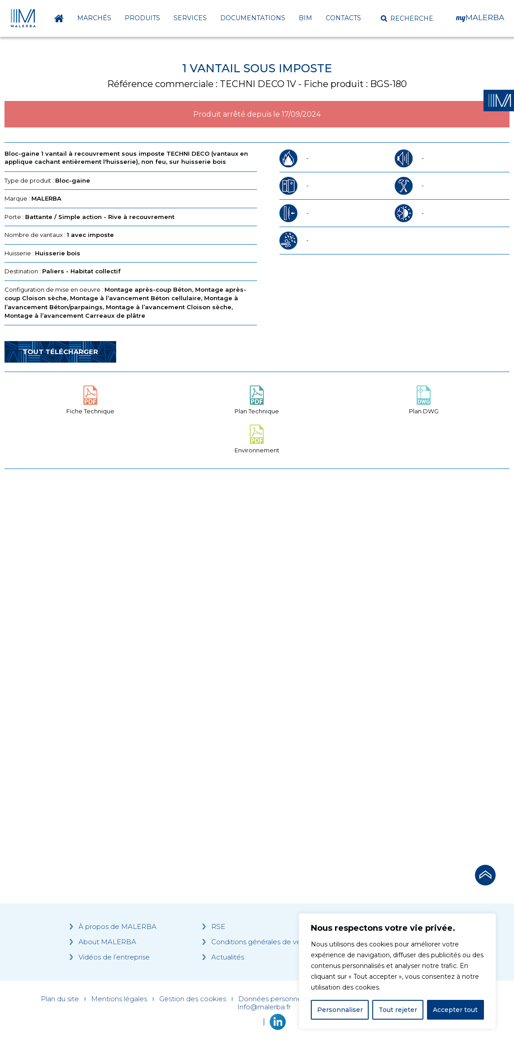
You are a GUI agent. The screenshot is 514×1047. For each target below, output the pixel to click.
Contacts (343, 18)
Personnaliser (340, 1010)
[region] (397, 971)
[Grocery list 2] (375, 646)
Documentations (252, 18)
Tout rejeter (398, 1010)
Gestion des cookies (192, 999)
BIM (305, 18)
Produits (142, 18)
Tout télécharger (60, 351)
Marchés (94, 18)
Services (190, 18)
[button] (407, 18)
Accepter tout (455, 1010)
